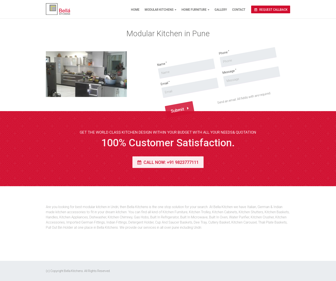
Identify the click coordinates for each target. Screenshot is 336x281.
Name (146, 78)
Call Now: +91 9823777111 (168, 162)
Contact (238, 9)
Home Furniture (194, 9)
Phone (203, 52)
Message (213, 69)
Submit (174, 119)
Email (154, 96)
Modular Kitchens (159, 9)
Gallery (220, 9)
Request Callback (271, 9)
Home (135, 9)
